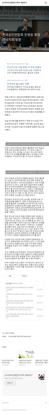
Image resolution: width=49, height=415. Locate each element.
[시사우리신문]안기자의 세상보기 (14, 3)
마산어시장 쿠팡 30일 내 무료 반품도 (24, 67)
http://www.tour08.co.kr (15, 80)
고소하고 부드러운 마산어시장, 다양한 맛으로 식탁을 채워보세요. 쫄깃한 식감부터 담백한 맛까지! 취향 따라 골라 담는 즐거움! (24, 71)
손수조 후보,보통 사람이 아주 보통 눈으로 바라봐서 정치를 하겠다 (20, 315)
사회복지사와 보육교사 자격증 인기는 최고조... (19, 295)
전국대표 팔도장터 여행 (18, 84)
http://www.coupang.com (16, 64)
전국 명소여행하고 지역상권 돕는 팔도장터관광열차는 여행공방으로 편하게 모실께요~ (24, 88)
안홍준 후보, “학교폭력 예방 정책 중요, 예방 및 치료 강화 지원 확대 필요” (19, 302)
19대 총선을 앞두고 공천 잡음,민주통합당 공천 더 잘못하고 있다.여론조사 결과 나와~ (19, 308)
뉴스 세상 (8, 283)
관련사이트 (5, 403)
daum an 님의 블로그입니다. (14, 378)
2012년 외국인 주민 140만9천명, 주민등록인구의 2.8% (19, 288)
